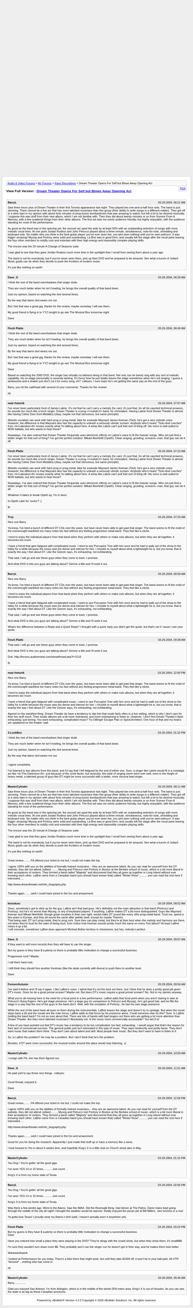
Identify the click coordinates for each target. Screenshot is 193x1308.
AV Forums (45, 183)
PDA (183, 188)
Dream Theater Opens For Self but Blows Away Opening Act (83, 191)
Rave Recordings (65, 183)
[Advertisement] (97, 13)
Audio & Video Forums (21, 183)
